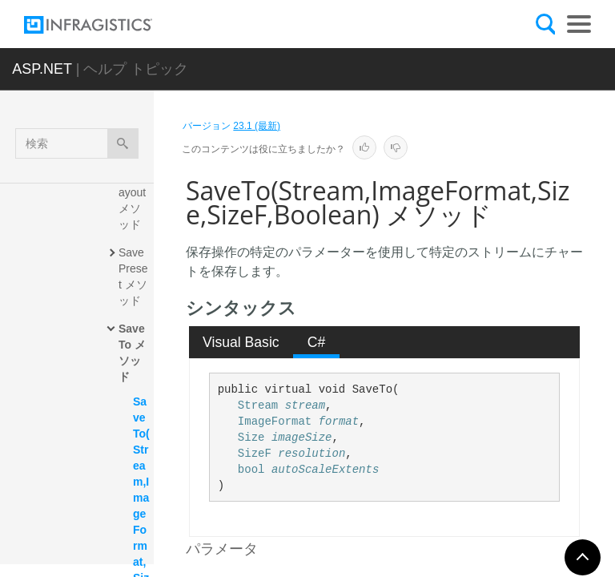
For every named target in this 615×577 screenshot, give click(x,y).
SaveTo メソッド (132, 352)
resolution (311, 453)
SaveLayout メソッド (135, 200)
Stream (258, 405)
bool (251, 469)
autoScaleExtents (325, 469)
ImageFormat (275, 421)
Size (251, 437)
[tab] (241, 342)
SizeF (254, 453)
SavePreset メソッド (133, 276)
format (339, 421)
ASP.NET (41, 69)
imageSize (301, 437)
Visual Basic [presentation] (241, 342)
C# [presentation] (317, 342)
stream (305, 405)
